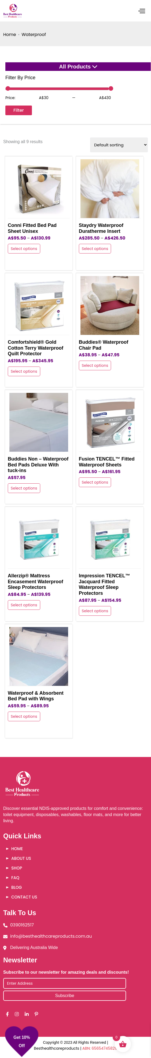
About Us (21, 858)
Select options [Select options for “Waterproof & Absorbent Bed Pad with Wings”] (24, 716)
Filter (18, 110)
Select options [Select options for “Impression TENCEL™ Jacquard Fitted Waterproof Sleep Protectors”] (95, 611)
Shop (16, 868)
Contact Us (24, 897)
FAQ (15, 878)
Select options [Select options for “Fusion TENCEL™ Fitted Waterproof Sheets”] (95, 482)
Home (9, 34)
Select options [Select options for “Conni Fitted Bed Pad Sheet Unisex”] (24, 248)
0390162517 (22, 925)
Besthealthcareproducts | (58, 1048)
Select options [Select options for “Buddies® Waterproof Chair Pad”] (95, 365)
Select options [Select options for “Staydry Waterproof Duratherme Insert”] (95, 248)
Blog (16, 887)
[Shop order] (119, 144)
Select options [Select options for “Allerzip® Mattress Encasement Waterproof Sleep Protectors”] (24, 605)
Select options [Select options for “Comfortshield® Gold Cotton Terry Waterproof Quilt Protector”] (24, 371)
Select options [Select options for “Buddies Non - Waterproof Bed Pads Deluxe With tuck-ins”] (24, 488)
